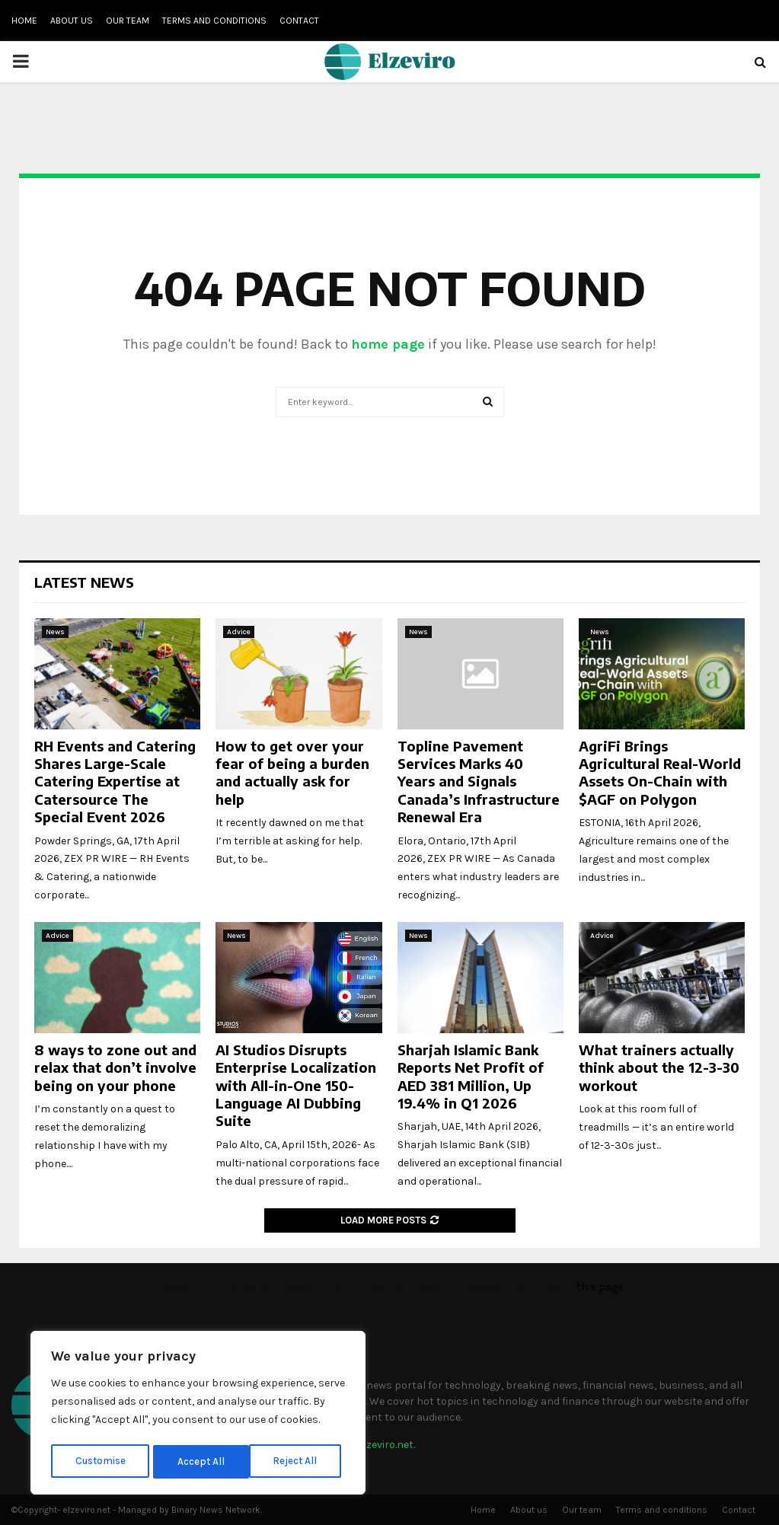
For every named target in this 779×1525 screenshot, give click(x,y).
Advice (239, 631)
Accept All (298, 1461)
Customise (100, 1461)
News (55, 631)
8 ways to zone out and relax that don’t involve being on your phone (115, 1067)
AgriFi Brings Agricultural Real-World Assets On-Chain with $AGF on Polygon (660, 772)
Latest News (84, 582)
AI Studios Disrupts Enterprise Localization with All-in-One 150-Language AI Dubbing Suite (296, 1085)
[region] (198, 1415)
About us (71, 20)
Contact (299, 20)
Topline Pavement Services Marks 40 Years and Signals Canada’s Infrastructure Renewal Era (478, 781)
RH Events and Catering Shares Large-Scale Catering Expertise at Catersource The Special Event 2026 (115, 781)
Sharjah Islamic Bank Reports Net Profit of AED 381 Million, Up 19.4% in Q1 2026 (470, 1076)
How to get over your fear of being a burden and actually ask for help (292, 772)
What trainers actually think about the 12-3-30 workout (659, 1067)
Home (24, 20)
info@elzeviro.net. (372, 1444)
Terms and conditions (214, 20)
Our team (127, 20)
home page (388, 344)
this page (599, 1287)
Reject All (200, 1461)
